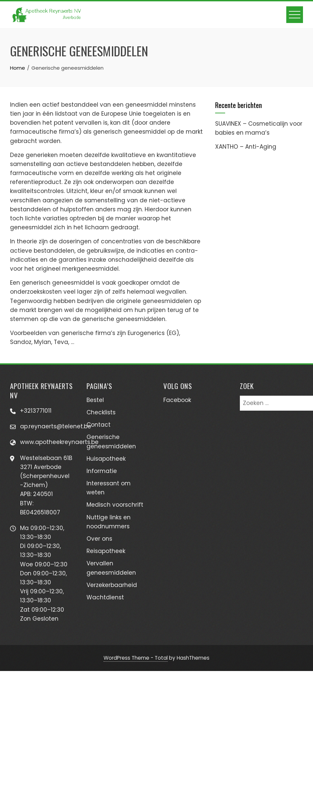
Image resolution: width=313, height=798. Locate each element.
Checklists (101, 412)
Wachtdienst (105, 597)
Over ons (99, 539)
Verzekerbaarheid (112, 585)
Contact (99, 425)
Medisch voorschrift (115, 505)
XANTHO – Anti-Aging (245, 147)
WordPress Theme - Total (136, 657)
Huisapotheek (106, 459)
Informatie (102, 471)
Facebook (177, 400)
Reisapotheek (106, 551)
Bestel (95, 400)
